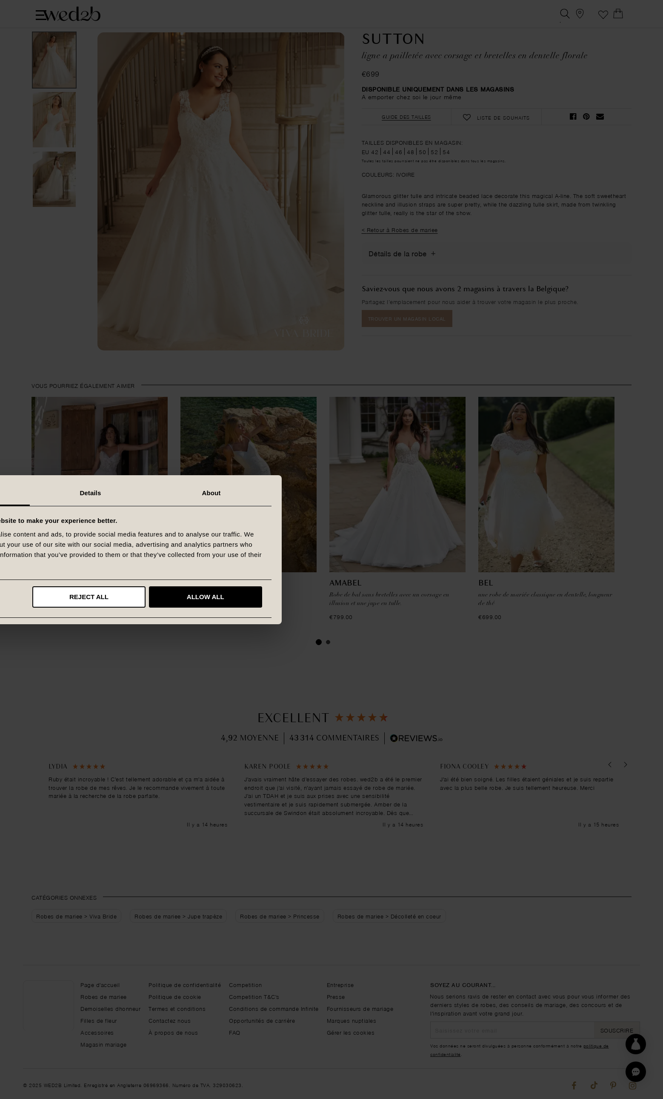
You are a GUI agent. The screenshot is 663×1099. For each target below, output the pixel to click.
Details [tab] (331, 492)
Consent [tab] (211, 492)
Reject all (330, 596)
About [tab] (452, 492)
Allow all (446, 596)
